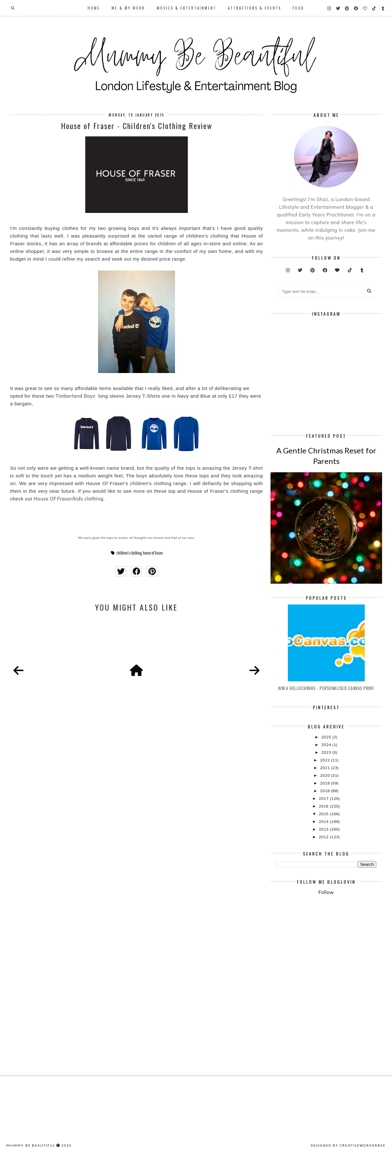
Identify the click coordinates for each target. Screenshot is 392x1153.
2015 (324, 813)
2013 (324, 829)
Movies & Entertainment (186, 8)
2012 (324, 836)
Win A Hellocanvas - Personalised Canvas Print (326, 688)
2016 (324, 806)
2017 (324, 798)
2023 (326, 752)
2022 (325, 760)
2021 (325, 767)
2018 (325, 790)
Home (94, 8)
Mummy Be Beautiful (30, 1145)
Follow (326, 892)
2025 (326, 737)
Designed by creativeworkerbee (348, 1145)
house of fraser (153, 553)
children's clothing (128, 553)
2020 (325, 775)
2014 (324, 821)
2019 (325, 783)
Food (298, 8)
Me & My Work (128, 8)
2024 (326, 744)
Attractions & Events (254, 8)
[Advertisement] (334, 953)
